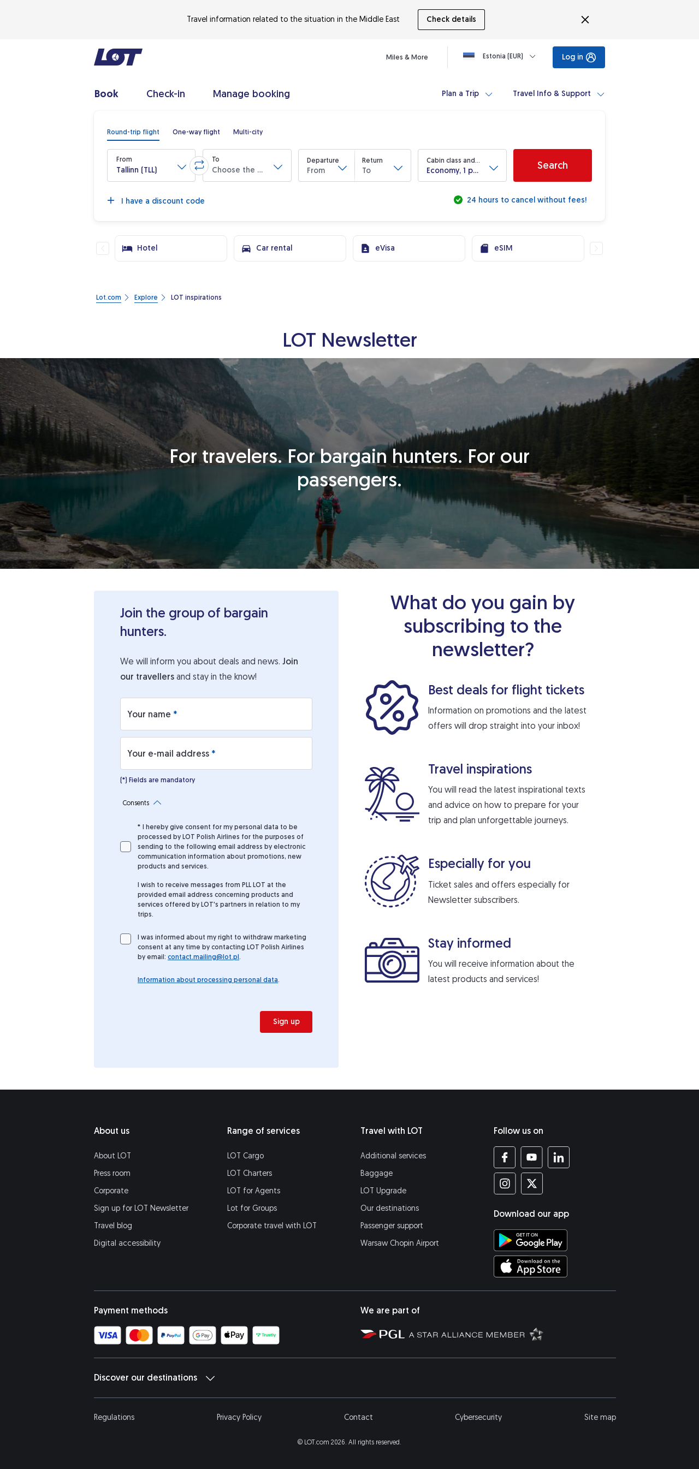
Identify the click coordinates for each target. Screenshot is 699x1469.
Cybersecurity (478, 1417)
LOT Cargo (245, 1156)
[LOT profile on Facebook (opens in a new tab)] (505, 1157)
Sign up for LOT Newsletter (141, 1208)
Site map (600, 1417)
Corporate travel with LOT (272, 1225)
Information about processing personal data (208, 980)
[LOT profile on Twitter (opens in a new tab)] (531, 1183)
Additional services (393, 1156)
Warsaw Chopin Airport (399, 1243)
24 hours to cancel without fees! (526, 200)
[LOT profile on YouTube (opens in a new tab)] (531, 1157)
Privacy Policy (239, 1417)
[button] (151, 165)
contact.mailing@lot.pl (203, 957)
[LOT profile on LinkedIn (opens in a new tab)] (558, 1157)
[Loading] (502, 56)
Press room (112, 1173)
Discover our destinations (154, 1377)
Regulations (114, 1417)
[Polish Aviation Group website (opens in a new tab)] (382, 1333)
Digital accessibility (127, 1243)
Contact (358, 1417)
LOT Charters (249, 1173)
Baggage (376, 1173)
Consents (142, 803)
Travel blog (113, 1225)
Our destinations (389, 1208)
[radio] (133, 132)
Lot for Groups (252, 1208)
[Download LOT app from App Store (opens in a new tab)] (530, 1266)
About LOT (112, 1156)
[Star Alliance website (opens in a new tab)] (476, 1333)
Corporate (111, 1191)
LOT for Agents (253, 1191)
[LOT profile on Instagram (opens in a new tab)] (505, 1183)
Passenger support (391, 1225)
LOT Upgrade (383, 1191)
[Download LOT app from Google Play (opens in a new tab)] (530, 1240)
